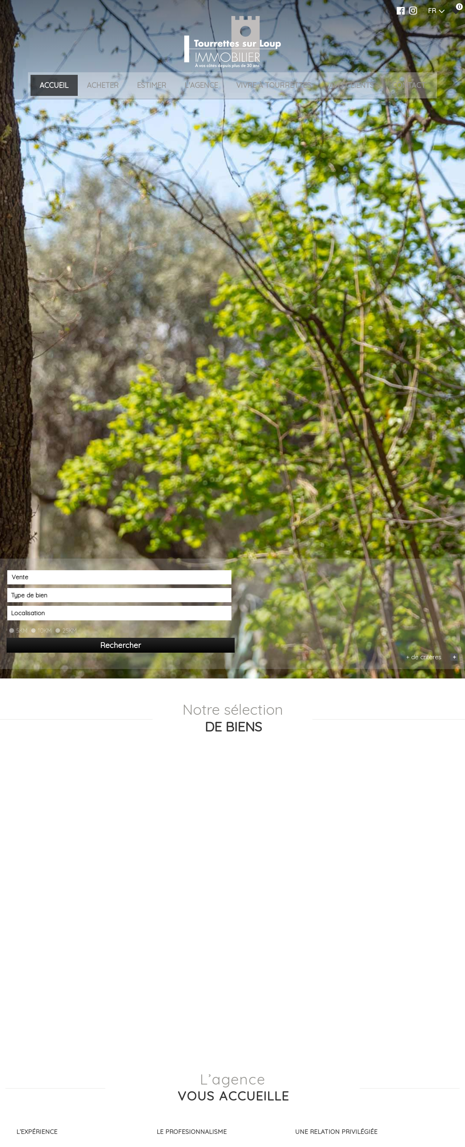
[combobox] (53, 1123)
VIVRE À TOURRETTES (273, 85)
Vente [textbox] (19, 1123)
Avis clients (351, 85)
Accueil (54, 85)
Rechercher (421, 1123)
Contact (408, 85)
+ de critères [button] (429, 1135)
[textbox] (147, 1123)
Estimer (151, 85)
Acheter (103, 85)
